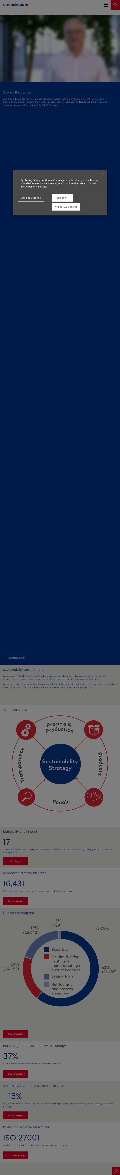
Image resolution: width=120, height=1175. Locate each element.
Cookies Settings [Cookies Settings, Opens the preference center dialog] (31, 197)
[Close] (102, 174)
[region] (60, 192)
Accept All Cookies (66, 206)
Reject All (62, 197)
